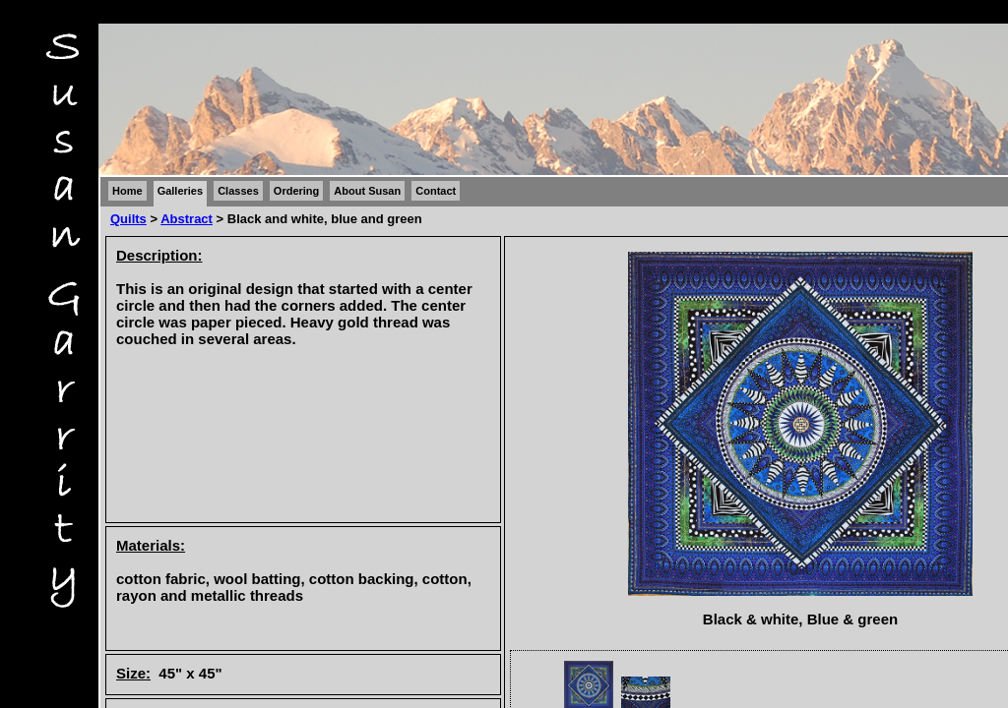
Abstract (186, 218)
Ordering (296, 191)
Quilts (128, 218)
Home (127, 191)
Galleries (180, 191)
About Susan (367, 191)
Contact (435, 191)
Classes (238, 191)
